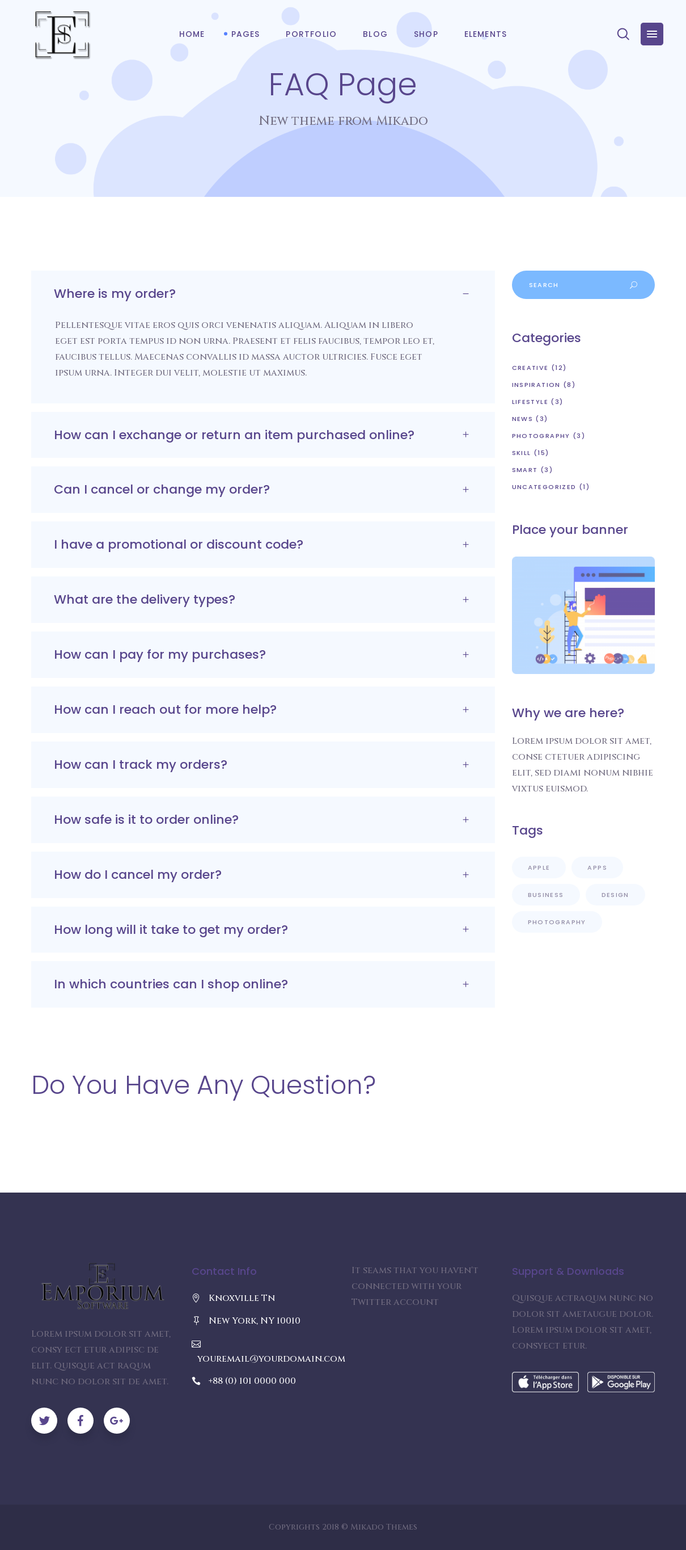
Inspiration (536, 384)
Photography (541, 435)
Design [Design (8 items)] (615, 894)
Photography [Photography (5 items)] (557, 921)
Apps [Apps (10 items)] (597, 867)
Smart (525, 469)
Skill (521, 452)
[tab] (263, 294)
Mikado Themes (383, 1527)
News (522, 418)
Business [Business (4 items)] (546, 894)
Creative (530, 367)
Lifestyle (530, 401)
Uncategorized (544, 486)
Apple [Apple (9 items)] (539, 867)
